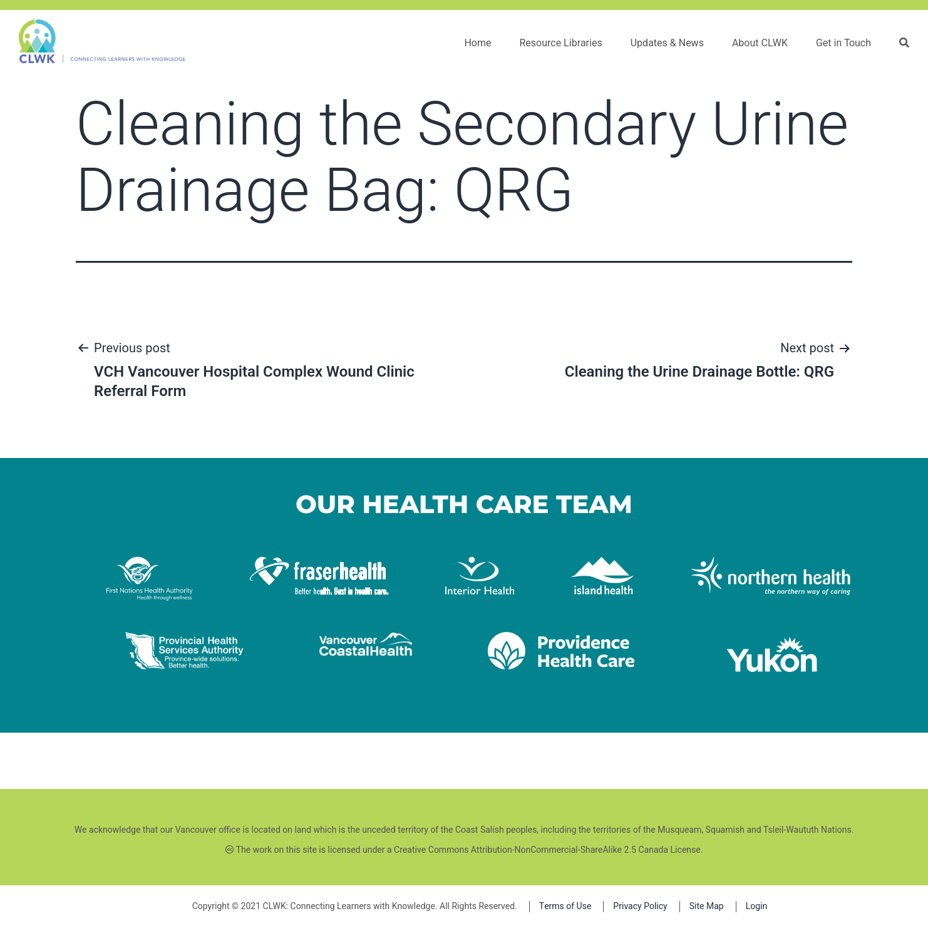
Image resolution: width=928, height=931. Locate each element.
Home (477, 43)
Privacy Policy (640, 906)
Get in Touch (843, 43)
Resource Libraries (560, 43)
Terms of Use (565, 906)
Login (757, 906)
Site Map (706, 906)
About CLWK (760, 43)
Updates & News (667, 43)
